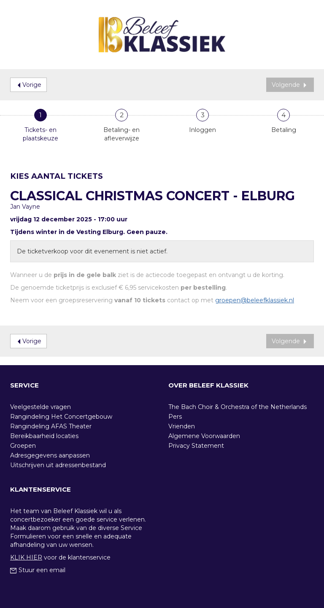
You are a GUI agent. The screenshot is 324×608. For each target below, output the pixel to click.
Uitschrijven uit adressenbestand (58, 465)
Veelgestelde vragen (40, 407)
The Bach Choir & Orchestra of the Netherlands (237, 407)
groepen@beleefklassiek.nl (254, 300)
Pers (175, 416)
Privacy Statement (196, 445)
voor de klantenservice (60, 557)
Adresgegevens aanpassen (50, 455)
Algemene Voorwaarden (204, 436)
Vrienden (181, 426)
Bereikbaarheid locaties (44, 436)
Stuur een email (37, 570)
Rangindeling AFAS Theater (51, 426)
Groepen (23, 445)
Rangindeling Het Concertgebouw (61, 416)
